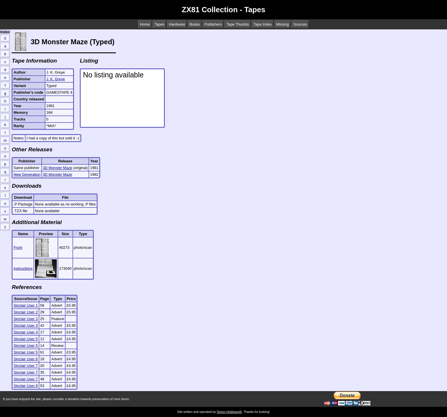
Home (145, 24)
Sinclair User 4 (25, 332)
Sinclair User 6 (25, 359)
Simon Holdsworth (229, 412)
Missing (282, 24)
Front (17, 247)
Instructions (22, 268)
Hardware (177, 24)
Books (195, 24)
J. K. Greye (55, 79)
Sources (300, 24)
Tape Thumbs (237, 24)
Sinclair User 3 (25, 319)
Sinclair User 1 (25, 305)
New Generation (26, 174)
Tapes (159, 24)
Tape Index (262, 24)
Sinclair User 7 (25, 365)
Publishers (213, 24)
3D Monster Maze (57, 168)
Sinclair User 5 (25, 339)
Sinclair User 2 (25, 312)
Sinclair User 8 (25, 386)
